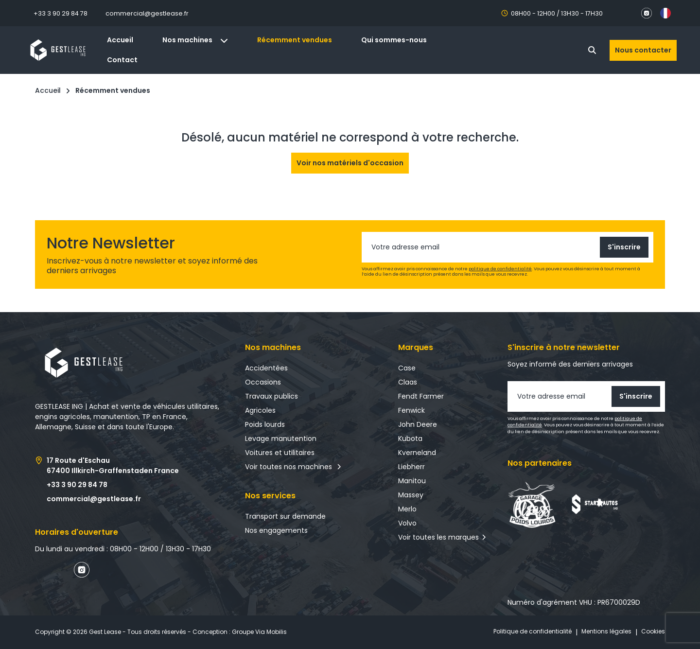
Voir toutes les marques (438, 537)
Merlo (407, 509)
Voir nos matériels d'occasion (350, 163)
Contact (122, 60)
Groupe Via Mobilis (259, 632)
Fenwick (411, 410)
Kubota (410, 438)
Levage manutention (280, 438)
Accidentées (266, 368)
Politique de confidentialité (532, 631)
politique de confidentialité (500, 269)
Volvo (407, 523)
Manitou (412, 481)
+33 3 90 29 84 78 (61, 13)
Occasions (263, 382)
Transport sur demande (285, 516)
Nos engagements (276, 530)
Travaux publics (271, 396)
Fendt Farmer (421, 396)
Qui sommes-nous (394, 40)
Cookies (653, 631)
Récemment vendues (294, 40)
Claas (407, 382)
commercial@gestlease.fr (147, 13)
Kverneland (417, 452)
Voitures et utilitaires (280, 452)
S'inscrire (624, 247)
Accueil (120, 40)
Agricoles (260, 410)
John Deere (417, 424)
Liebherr (411, 467)
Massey (410, 495)
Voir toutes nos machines (293, 467)
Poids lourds (265, 424)
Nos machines (195, 40)
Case (407, 368)
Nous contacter (643, 50)
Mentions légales (606, 631)
